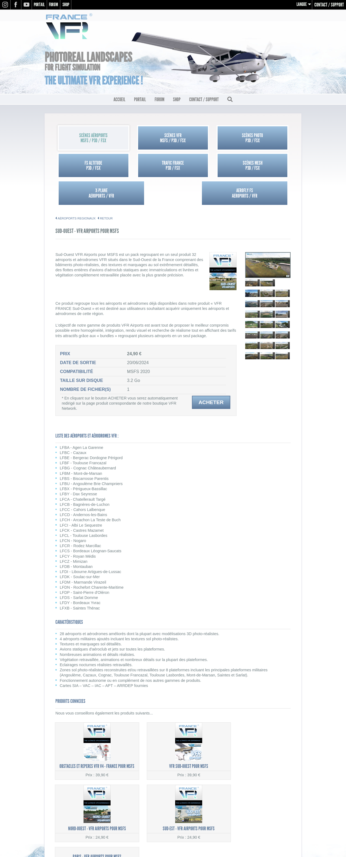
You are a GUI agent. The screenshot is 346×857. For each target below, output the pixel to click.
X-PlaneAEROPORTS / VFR (202, 166)
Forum (55, 5)
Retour (106, 191)
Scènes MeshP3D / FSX (144, 166)
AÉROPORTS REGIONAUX (76, 191)
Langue (301, 5)
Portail (40, 5)
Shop (68, 5)
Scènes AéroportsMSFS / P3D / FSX (85, 138)
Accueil (119, 100)
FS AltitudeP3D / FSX (261, 138)
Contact (289, 809)
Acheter (211, 375)
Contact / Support (329, 5)
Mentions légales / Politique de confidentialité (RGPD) (252, 797)
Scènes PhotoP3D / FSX (202, 138)
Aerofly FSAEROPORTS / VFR (261, 166)
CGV (293, 803)
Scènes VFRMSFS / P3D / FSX (144, 138)
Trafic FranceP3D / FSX (85, 166)
